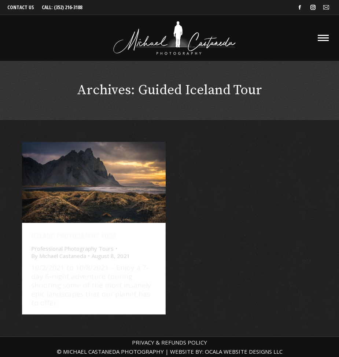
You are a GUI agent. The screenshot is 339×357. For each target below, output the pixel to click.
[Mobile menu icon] (323, 37)
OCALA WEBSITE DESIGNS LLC (244, 351)
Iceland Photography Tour (74, 235)
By (58, 256)
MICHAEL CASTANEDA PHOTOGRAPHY (113, 351)
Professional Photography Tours (72, 248)
